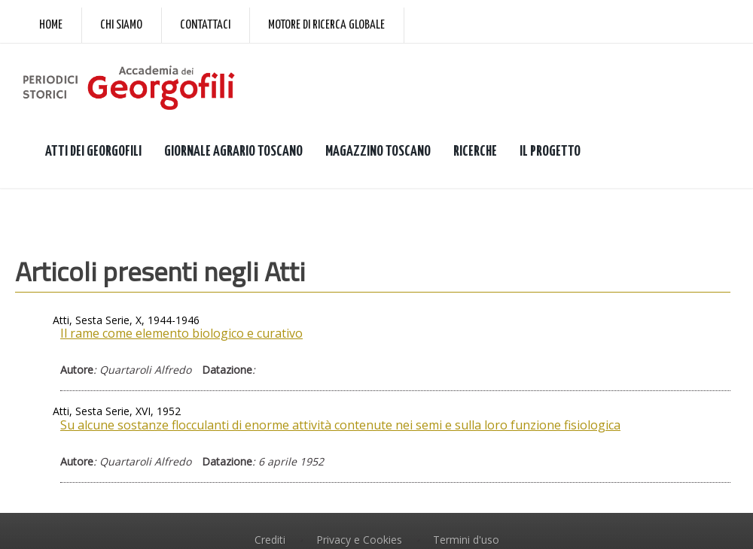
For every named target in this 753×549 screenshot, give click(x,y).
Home (50, 25)
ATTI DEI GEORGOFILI (93, 151)
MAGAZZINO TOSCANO (378, 151)
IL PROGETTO (550, 151)
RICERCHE (475, 151)
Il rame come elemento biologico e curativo (181, 333)
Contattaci (205, 25)
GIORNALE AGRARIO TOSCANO (233, 151)
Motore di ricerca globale (326, 25)
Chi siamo (121, 25)
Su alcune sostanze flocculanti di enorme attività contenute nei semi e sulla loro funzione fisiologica (340, 425)
